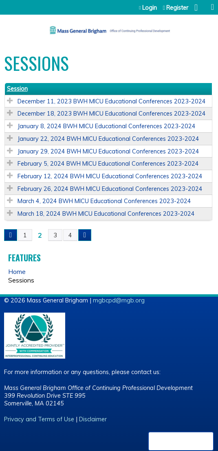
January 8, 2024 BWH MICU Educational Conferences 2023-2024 (107, 126)
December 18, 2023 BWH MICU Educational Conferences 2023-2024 (112, 113)
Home (17, 271)
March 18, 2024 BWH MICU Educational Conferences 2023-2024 (106, 213)
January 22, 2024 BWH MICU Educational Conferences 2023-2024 (108, 138)
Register (177, 8)
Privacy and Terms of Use (39, 419)
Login (149, 8)
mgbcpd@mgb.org (119, 300)
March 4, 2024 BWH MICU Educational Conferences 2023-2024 (104, 201)
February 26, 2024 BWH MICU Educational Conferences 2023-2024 (110, 189)
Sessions (21, 280)
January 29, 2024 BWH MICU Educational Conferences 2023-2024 (108, 151)
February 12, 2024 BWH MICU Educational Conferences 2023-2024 (110, 176)
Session (17, 88)
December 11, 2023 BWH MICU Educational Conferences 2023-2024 (112, 101)
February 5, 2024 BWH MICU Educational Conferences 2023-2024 (108, 163)
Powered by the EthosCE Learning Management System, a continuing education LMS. (181, 441)
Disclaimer (93, 419)
